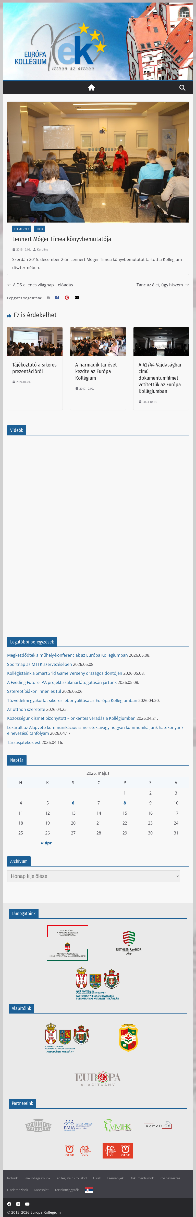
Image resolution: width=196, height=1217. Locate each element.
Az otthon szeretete (26, 709)
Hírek (39, 229)
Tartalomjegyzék (67, 1190)
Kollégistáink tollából (71, 1178)
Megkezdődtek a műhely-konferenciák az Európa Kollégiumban (67, 655)
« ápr (46, 843)
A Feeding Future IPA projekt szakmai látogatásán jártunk (62, 682)
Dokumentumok (142, 1178)
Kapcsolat (41, 1190)
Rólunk (12, 1178)
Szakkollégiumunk (37, 1178)
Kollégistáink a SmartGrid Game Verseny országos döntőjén (64, 673)
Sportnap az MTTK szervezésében (39, 664)
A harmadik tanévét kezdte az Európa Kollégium (96, 371)
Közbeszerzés (170, 1178)
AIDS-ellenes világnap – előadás (40, 284)
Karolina (42, 249)
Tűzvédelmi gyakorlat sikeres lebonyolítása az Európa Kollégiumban (72, 700)
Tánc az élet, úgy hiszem (163, 284)
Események (21, 229)
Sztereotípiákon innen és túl (34, 691)
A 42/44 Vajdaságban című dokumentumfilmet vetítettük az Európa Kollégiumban (161, 378)
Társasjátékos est (24, 742)
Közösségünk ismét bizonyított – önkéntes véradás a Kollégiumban (71, 718)
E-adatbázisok (17, 1190)
